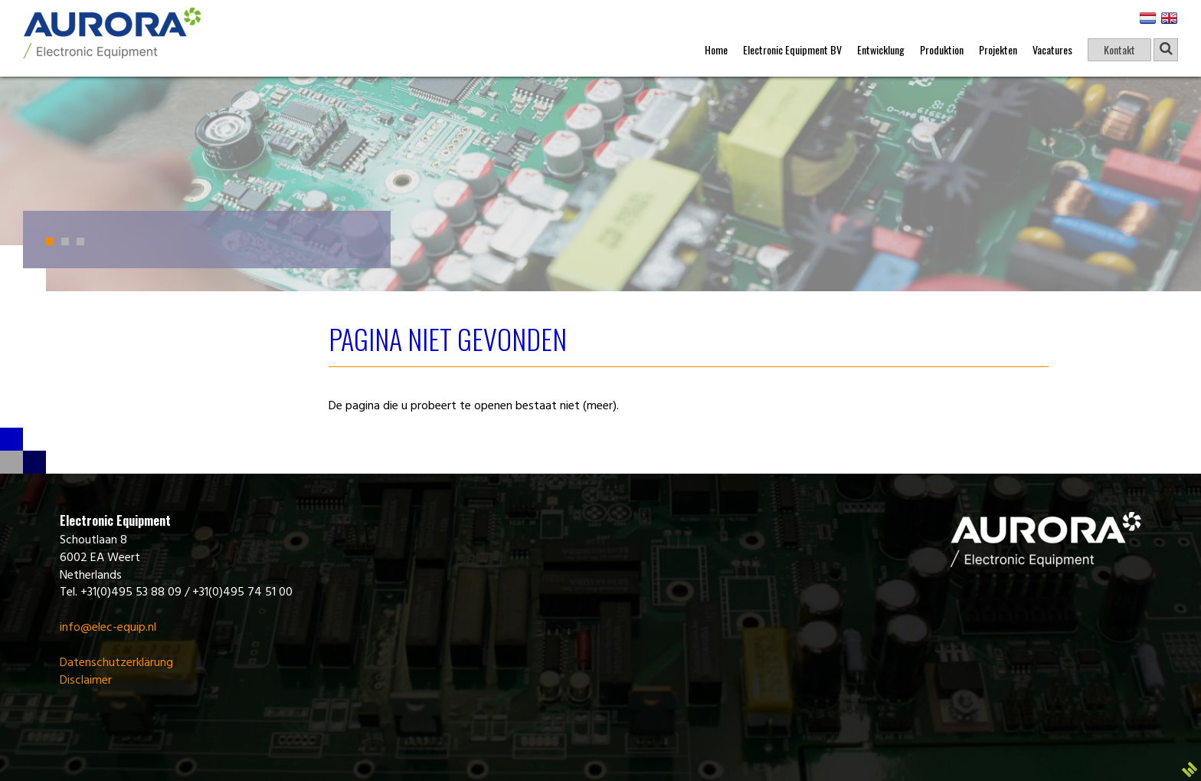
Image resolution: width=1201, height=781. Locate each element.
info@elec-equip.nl (108, 628)
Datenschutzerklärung (116, 663)
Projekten (998, 49)
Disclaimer (86, 681)
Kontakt (1119, 49)
